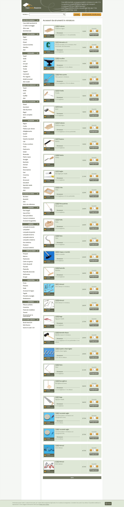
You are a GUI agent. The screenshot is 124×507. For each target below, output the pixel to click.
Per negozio (26, 77)
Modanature (27, 298)
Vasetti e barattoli (28, 139)
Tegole (25, 293)
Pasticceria (26, 149)
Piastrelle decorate (28, 272)
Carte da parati (27, 264)
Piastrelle (26, 269)
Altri (24, 50)
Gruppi (25, 277)
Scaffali (25, 66)
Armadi (25, 64)
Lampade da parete (29, 232)
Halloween (26, 188)
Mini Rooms (26, 325)
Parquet (25, 254)
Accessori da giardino (29, 221)
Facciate (25, 267)
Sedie (24, 59)
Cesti (24, 177)
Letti (24, 61)
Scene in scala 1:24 (28, 328)
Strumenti (26, 180)
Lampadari (26, 229)
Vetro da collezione (29, 204)
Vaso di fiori (26, 213)
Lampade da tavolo (29, 227)
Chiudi (108, 503)
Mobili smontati (27, 79)
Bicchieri (25, 196)
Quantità (94, 28)
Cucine (25, 39)
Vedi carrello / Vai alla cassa (91, 14)
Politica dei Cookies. (44, 504)
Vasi (24, 172)
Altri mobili (26, 82)
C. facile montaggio (29, 26)
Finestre (25, 286)
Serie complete (27, 115)
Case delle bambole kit (30, 23)
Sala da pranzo (27, 110)
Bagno (25, 123)
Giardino (25, 47)
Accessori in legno (28, 291)
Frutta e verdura (28, 144)
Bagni (24, 37)
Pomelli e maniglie (28, 296)
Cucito (25, 126)
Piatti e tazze (27, 157)
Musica (25, 167)
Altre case (26, 28)
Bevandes (26, 154)
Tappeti (25, 71)
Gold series (26, 274)
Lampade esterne (28, 237)
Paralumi (25, 245)
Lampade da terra (28, 235)
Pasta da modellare (29, 310)
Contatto (77, 14)
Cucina (25, 136)
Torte (24, 147)
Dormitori (26, 107)
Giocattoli (26, 183)
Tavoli (24, 56)
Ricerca (25, 14)
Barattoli (25, 199)
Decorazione (27, 170)
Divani (25, 42)
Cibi (24, 141)
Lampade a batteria (29, 240)
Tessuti (25, 312)
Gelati (24, 152)
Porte (24, 283)
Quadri (25, 134)
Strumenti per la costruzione (28, 315)
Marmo (25, 256)
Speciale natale (27, 185)
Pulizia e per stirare (29, 129)
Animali (25, 165)
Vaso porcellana (28, 216)
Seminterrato (27, 31)
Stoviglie (25, 159)
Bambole (25, 162)
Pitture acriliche (28, 305)
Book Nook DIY (27, 322)
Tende (25, 69)
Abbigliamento (27, 131)
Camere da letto (28, 45)
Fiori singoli (26, 210)
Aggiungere (94, 34)
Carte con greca (28, 261)
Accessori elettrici (28, 247)
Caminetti (26, 74)
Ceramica (26, 175)
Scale (24, 288)
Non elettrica (27, 242)
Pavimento (26, 259)
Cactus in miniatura (29, 218)
